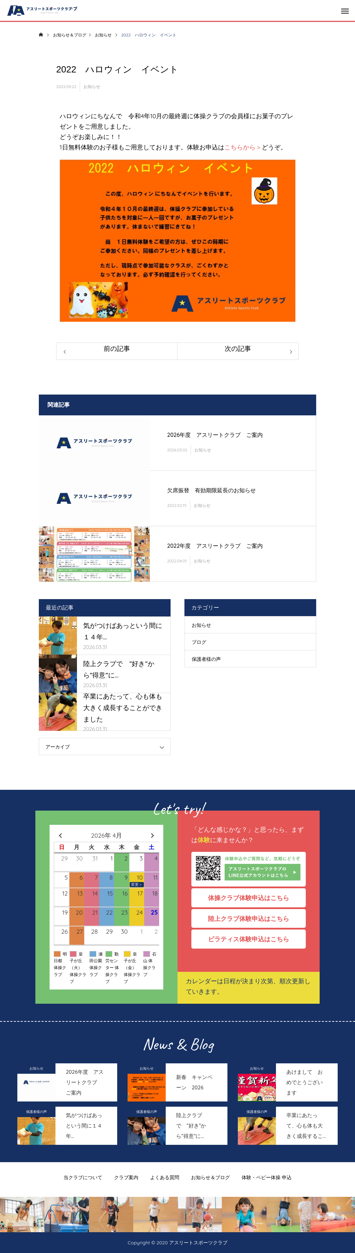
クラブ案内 (126, 1177)
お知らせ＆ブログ (210, 1177)
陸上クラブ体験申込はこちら (251, 918)
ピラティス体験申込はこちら (251, 939)
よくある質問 (164, 1177)
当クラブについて (82, 1177)
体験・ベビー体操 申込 (267, 1177)
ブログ (199, 642)
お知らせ (92, 86)
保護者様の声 (206, 659)
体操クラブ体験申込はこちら (251, 897)
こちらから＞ (243, 147)
